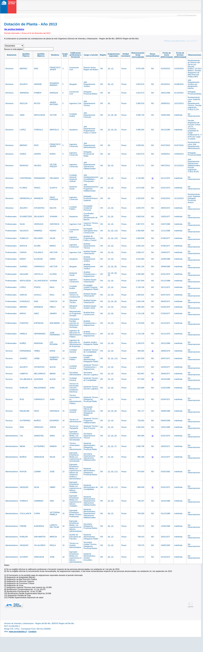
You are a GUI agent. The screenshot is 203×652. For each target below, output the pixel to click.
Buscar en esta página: (14, 49)
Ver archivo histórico (14, 29)
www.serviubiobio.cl (18, 631)
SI (152, 178)
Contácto (32, 631)
